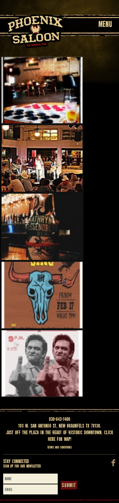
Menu (105, 25)
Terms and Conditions (59, 447)
